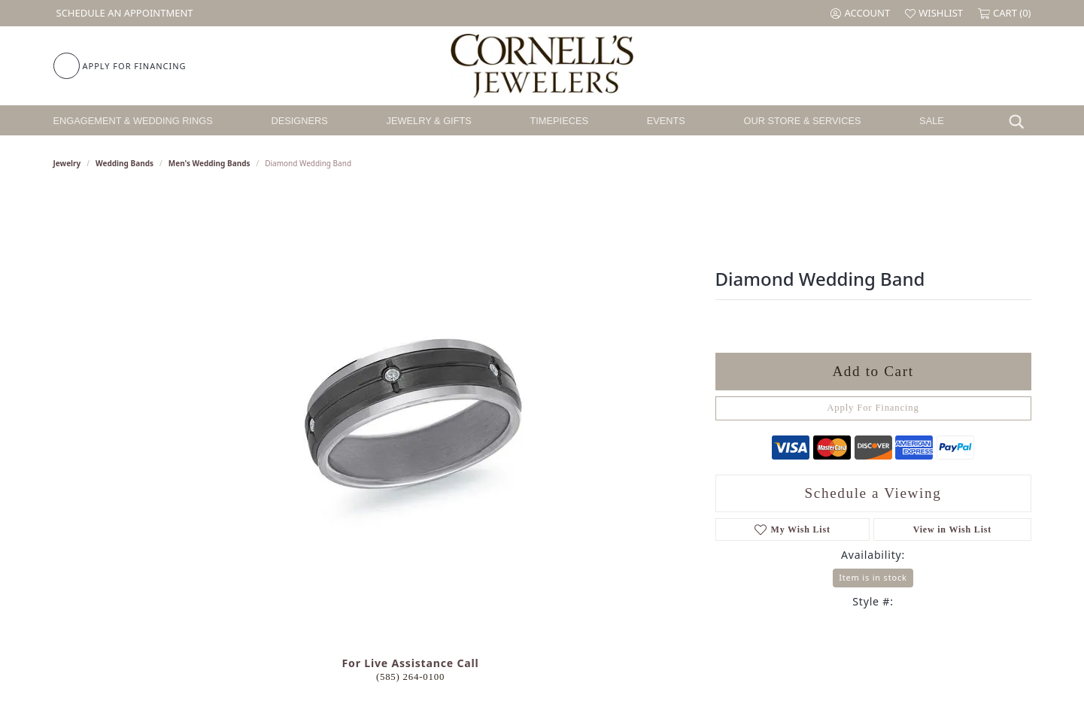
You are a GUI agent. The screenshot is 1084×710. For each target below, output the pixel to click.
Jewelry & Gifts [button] (429, 120)
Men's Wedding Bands (210, 163)
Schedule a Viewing (873, 493)
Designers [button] (300, 120)
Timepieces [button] (559, 120)
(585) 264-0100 (410, 677)
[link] (123, 13)
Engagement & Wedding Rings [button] (133, 120)
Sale (931, 120)
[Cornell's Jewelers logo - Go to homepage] (542, 65)
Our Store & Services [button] (802, 120)
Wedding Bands (124, 163)
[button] (860, 13)
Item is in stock (872, 577)
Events (666, 120)
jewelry (67, 163)
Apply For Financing (873, 407)
